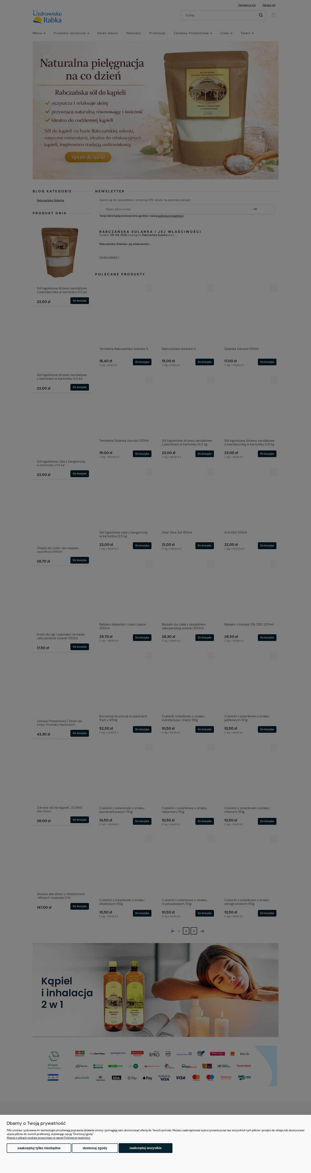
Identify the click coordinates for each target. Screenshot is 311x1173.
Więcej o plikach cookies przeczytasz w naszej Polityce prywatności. (49, 1138)
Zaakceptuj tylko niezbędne (38, 1148)
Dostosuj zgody (95, 1148)
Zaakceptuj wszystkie (146, 1148)
